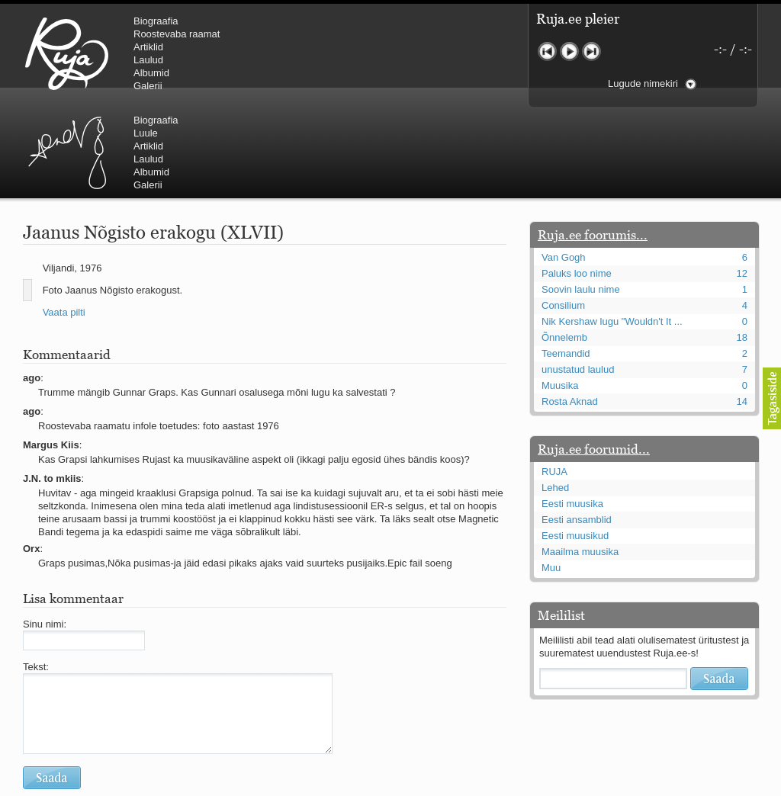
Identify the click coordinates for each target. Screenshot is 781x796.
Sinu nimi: (44, 532)
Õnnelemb (564, 246)
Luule (403, 34)
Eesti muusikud (575, 444)
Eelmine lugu (547, 51)
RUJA (67, 53)
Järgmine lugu (591, 51)
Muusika (560, 294)
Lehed (555, 396)
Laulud (148, 60)
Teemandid (566, 262)
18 (742, 246)
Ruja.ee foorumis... (593, 143)
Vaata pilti (64, 220)
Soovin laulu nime (581, 198)
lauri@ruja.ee (279, 785)
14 (742, 310)
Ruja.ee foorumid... (594, 357)
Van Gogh (564, 166)
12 (742, 182)
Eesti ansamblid (577, 428)
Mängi (569, 51)
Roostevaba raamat (176, 34)
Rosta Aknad (570, 310)
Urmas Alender (324, 53)
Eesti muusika (572, 412)
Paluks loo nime (577, 182)
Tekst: (36, 575)
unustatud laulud (578, 278)
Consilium (563, 214)
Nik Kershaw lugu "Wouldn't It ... (612, 230)
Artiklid (148, 47)
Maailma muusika (580, 460)
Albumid (151, 73)
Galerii (147, 85)
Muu (551, 476)
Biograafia (155, 21)
